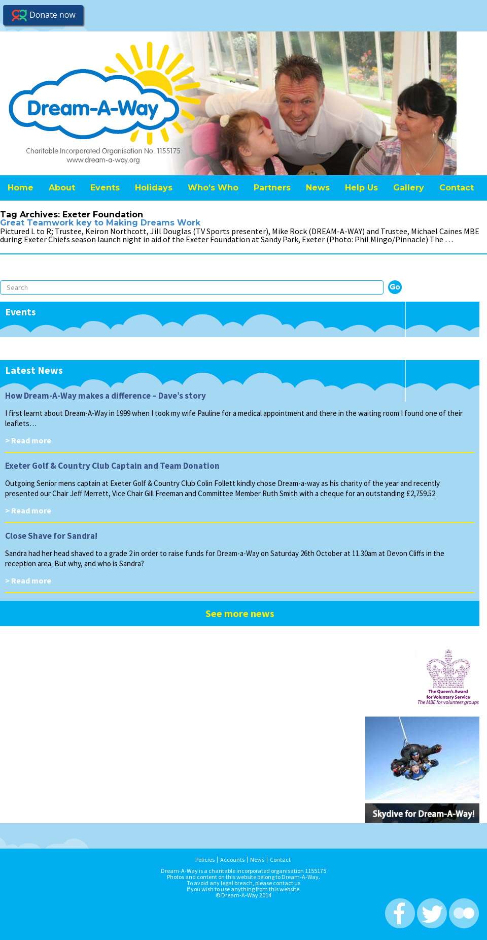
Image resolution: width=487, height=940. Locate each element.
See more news (239, 613)
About (62, 187)
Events (105, 187)
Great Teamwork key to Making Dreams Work (100, 223)
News (318, 187)
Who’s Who (213, 187)
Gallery (408, 187)
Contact (456, 187)
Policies (205, 860)
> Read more (28, 440)
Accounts (232, 860)
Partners (272, 187)
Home (20, 187)
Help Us (361, 187)
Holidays (153, 187)
